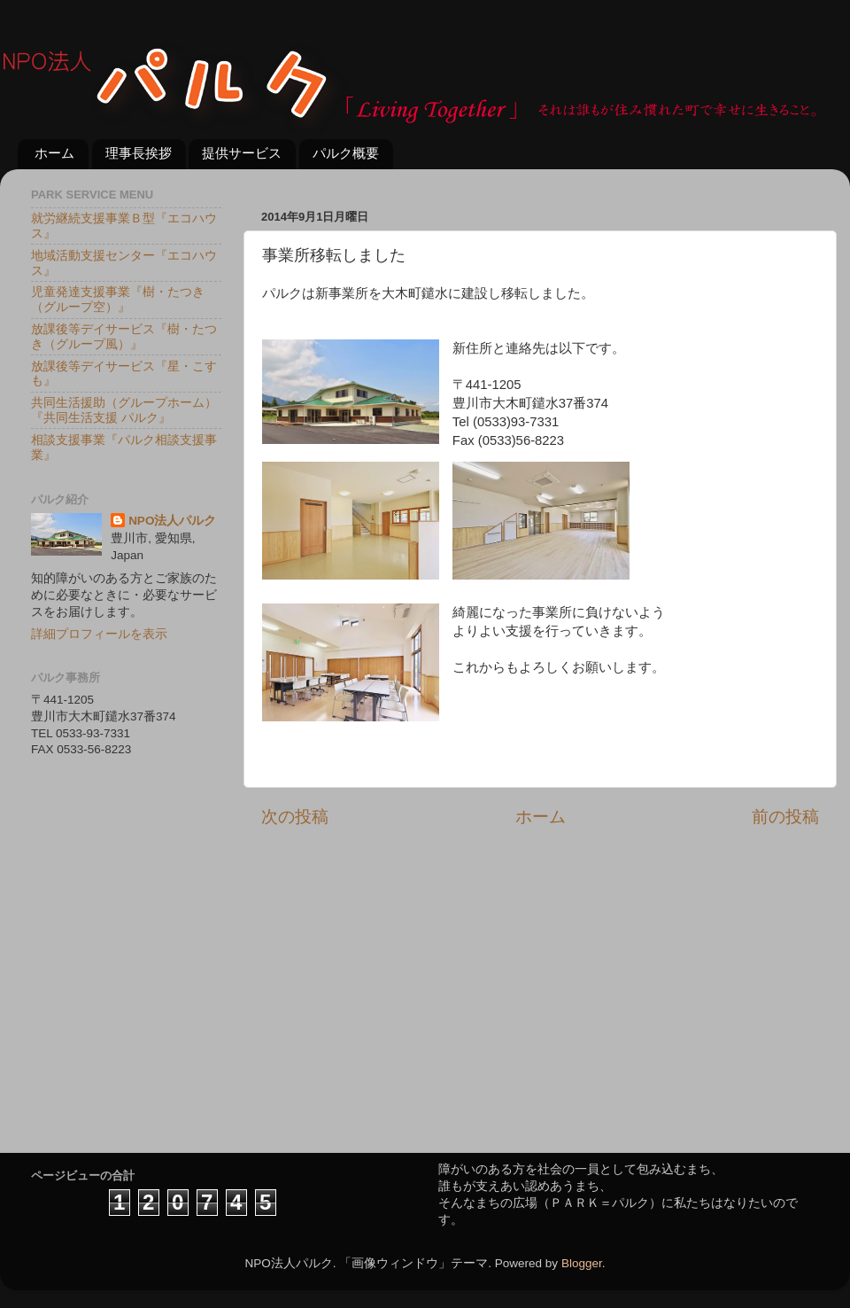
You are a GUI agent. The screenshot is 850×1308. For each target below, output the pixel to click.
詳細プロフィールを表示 (99, 634)
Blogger (581, 1263)
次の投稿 (294, 816)
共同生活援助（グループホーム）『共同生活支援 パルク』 (124, 409)
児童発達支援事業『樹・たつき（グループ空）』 (118, 299)
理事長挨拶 (138, 152)
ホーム (54, 152)
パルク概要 (346, 152)
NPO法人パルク (172, 520)
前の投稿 (785, 816)
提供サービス (242, 152)
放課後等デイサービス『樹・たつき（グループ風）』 (124, 336)
